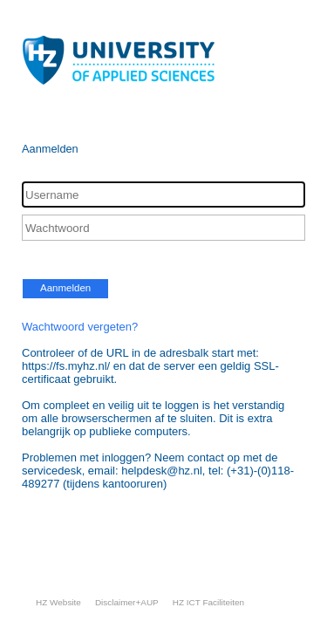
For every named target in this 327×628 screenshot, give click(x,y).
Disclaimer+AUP (127, 602)
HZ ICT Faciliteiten (208, 602)
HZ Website (58, 602)
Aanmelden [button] (65, 288)
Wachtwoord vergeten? (80, 326)
